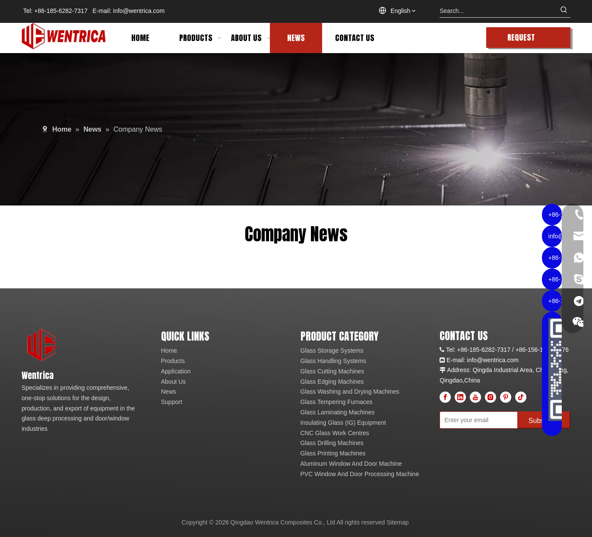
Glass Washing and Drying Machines (350, 391)
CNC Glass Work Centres (335, 433)
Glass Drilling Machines (332, 442)
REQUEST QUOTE (521, 40)
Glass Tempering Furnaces (337, 401)
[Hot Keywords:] (563, 10)
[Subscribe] (543, 420)
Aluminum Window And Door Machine (351, 463)
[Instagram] (490, 397)
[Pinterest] (505, 397)
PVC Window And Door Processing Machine (360, 474)
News (168, 391)
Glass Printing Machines (333, 453)
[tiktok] (520, 397)
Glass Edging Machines (332, 381)
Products (173, 360)
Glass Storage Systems (332, 350)
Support (171, 401)
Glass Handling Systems (334, 360)
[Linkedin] (460, 397)
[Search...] (498, 10)
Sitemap (397, 522)
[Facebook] (445, 397)
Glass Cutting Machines (332, 371)
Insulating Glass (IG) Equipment (343, 422)
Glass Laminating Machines (338, 412)
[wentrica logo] (42, 345)
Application (176, 371)
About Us (173, 381)
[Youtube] (475, 397)
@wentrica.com (498, 360)
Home (169, 350)
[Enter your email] (476, 420)
